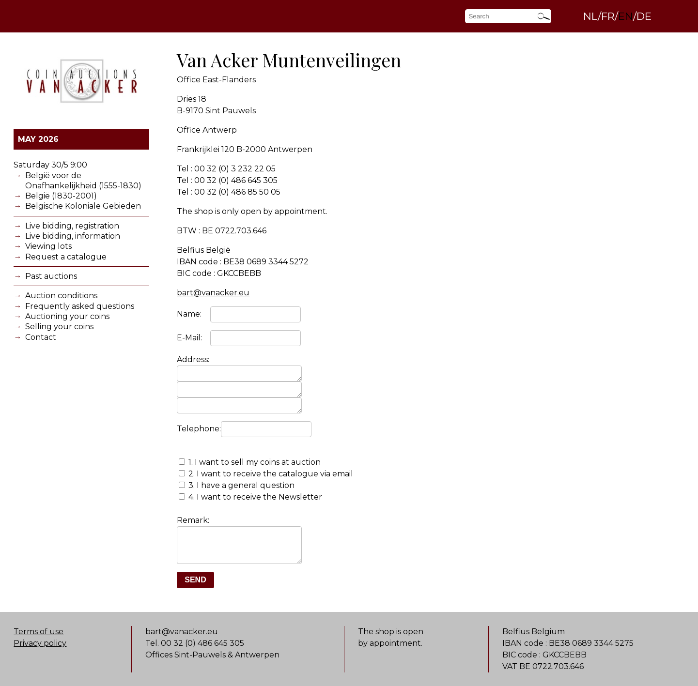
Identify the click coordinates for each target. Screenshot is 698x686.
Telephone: (199, 433)
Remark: (193, 524)
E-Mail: (189, 337)
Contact (40, 337)
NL (590, 16)
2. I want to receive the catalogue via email (270, 478)
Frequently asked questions (79, 306)
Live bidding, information (72, 236)
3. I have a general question (241, 489)
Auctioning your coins (67, 316)
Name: (189, 314)
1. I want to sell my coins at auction (254, 466)
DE (643, 16)
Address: (193, 359)
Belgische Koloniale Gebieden (83, 206)
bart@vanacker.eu (213, 292)
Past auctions (51, 276)
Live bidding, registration (72, 225)
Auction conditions (61, 295)
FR (608, 16)
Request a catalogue (66, 256)
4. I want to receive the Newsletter (255, 501)
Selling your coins (59, 326)
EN (625, 16)
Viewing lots (48, 246)
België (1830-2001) (61, 195)
